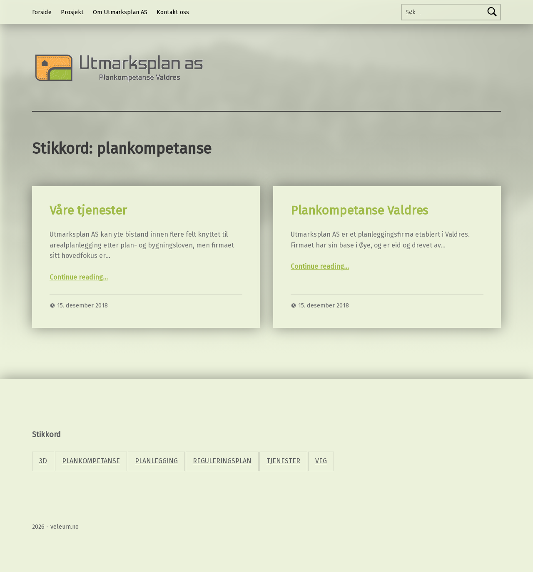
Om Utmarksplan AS (120, 12)
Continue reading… (79, 277)
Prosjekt (72, 12)
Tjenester (283, 461)
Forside (42, 12)
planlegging (156, 461)
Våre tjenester (88, 210)
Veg (321, 461)
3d (43, 461)
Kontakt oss (173, 12)
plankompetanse (91, 461)
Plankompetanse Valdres (359, 210)
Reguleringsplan (222, 461)
